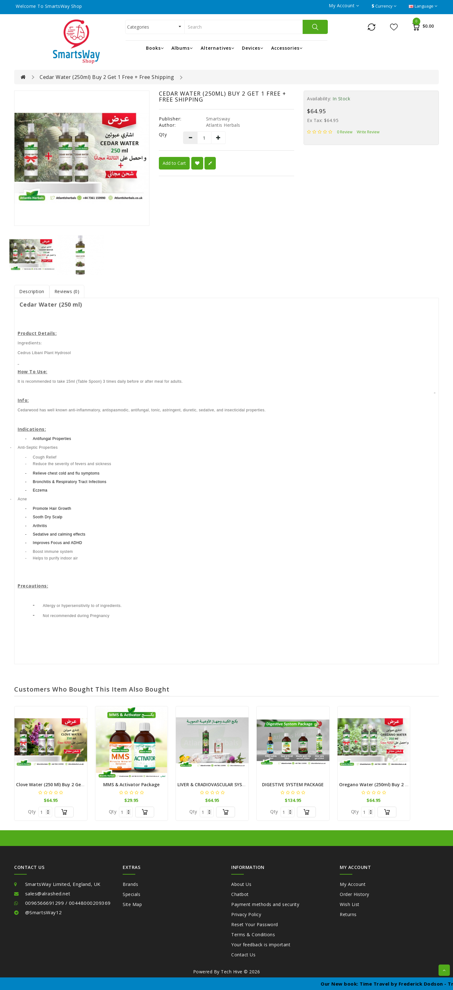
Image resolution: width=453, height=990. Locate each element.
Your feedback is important (260, 945)
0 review (344, 132)
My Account (353, 884)
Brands (130, 884)
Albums (182, 48)
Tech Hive (232, 972)
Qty (163, 134)
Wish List (350, 904)
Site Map (132, 904)
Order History (354, 894)
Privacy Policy (246, 914)
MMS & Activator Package (131, 784)
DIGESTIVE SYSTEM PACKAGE (293, 784)
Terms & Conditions (253, 934)
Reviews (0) (67, 291)
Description (31, 291)
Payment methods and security (265, 904)
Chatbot (240, 894)
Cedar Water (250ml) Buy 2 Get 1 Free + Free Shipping (107, 77)
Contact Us (243, 955)
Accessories (287, 48)
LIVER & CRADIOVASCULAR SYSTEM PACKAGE (224, 784)
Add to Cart (174, 163)
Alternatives (217, 48)
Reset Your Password (254, 924)
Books (155, 48)
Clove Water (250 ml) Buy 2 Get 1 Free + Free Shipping (74, 784)
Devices (252, 48)
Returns (348, 914)
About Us (241, 884)
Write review (368, 132)
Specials (131, 894)
